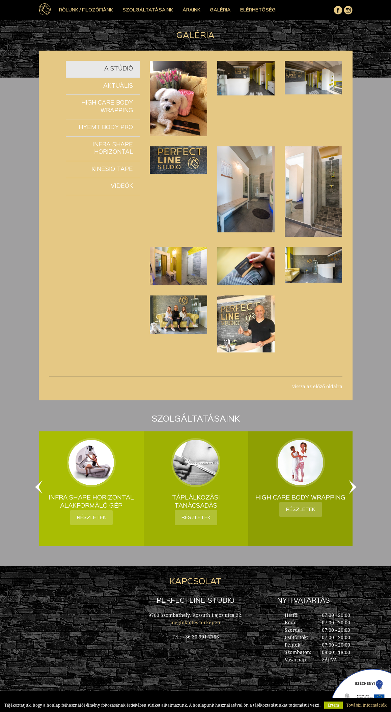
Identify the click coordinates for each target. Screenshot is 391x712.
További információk (366, 705)
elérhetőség (258, 10)
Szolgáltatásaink (147, 10)
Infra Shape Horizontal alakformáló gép (91, 502)
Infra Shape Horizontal (112, 148)
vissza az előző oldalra (317, 386)
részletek (91, 517)
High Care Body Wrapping (107, 107)
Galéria (220, 10)
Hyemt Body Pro (106, 127)
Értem (333, 705)
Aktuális (118, 86)
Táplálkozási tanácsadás (196, 502)
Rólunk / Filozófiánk (86, 10)
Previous (39, 487)
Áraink (191, 10)
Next (352, 487)
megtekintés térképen (195, 622)
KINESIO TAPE (112, 169)
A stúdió (118, 69)
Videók (122, 186)
